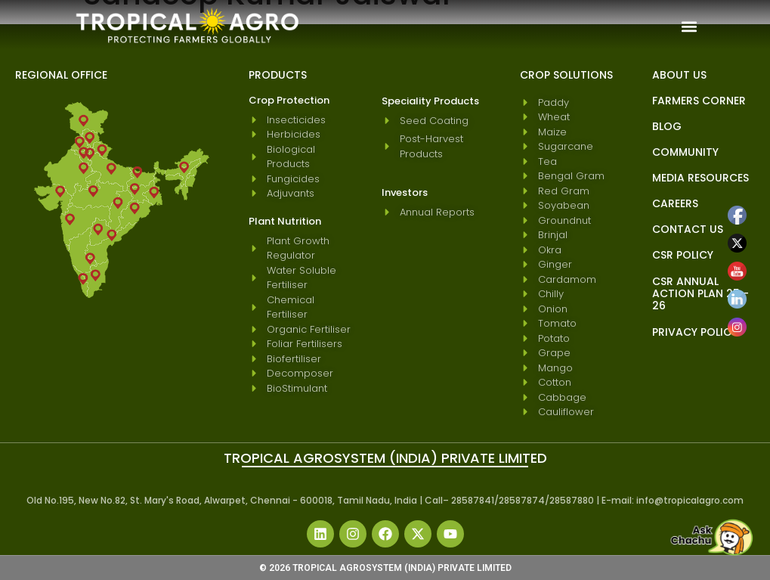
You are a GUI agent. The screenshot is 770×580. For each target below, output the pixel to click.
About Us (679, 74)
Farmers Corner (699, 100)
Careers (675, 203)
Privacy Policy (695, 332)
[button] (689, 26)
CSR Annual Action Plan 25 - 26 (700, 293)
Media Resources (700, 177)
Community (685, 152)
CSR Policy (682, 254)
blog (667, 126)
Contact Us (687, 229)
